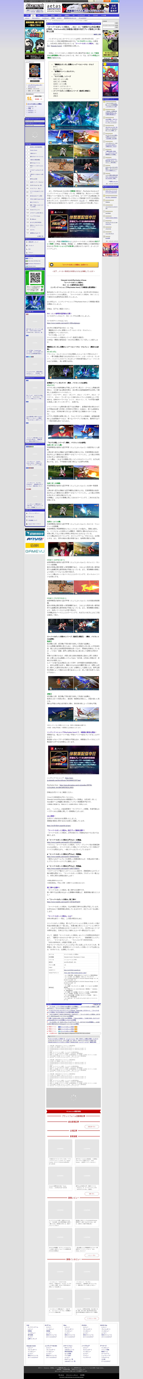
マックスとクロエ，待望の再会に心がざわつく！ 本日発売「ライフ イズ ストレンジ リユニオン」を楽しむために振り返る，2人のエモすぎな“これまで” (35, 373)
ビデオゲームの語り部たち (36, 212)
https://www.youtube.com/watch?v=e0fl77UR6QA (63, 868)
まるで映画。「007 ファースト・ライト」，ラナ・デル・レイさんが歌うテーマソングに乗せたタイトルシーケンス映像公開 (112, 121)
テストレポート (87, 1349)
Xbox (38, 15)
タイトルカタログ (51, 1337)
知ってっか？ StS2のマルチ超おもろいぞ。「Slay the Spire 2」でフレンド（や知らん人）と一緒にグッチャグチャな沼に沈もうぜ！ (35, 397)
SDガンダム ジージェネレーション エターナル (111, 191)
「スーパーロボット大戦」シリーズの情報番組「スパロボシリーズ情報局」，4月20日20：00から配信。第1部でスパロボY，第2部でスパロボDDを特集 (112, 105)
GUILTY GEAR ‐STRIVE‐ (112, 217)
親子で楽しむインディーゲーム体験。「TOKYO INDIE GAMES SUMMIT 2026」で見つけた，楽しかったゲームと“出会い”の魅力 (35, 330)
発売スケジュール (51, 1335)
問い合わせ (53, 1)
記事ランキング (32, 1338)
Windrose (108, 202)
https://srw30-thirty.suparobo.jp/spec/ (59, 825)
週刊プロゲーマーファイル (36, 156)
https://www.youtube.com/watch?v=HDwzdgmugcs (63, 323)
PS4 (48, 46)
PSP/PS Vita (103, 1325)
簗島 (93, 1042)
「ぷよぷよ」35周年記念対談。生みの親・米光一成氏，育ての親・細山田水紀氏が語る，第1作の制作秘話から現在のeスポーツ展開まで (87, 1311)
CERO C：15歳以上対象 (85, 1038)
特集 (29, 108)
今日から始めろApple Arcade (37, 199)
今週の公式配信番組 (35, 159)
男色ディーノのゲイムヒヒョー (36, 166)
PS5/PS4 (45, 15)
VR (73, 15)
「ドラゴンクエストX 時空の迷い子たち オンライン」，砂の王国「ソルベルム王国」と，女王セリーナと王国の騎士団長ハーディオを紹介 (112, 161)
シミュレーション (70, 1038)
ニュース (30, 106)
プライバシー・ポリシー (72, 1375)
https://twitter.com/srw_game (78, 972)
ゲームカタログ (82, 18)
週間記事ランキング (33, 241)
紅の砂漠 (108, 238)
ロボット (75, 1040)
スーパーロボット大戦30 (35, 78)
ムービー (59, 18)
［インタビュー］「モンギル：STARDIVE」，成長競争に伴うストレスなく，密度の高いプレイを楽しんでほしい (35, 484)
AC (89, 15)
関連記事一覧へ (97, 1004)
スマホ (59, 15)
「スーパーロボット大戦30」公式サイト (75, 265)
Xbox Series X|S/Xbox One (34, 260)
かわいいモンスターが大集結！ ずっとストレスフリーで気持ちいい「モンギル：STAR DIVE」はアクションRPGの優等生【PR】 (112, 169)
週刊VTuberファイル (35, 163)
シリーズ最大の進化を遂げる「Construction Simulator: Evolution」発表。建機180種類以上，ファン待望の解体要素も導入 (112, 177)
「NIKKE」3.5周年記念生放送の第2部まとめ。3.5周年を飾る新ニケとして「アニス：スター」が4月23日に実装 (112, 113)
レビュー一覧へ (92, 1255)
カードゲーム (105, 1353)
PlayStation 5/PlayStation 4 (34, 263)
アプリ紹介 (68, 1355)
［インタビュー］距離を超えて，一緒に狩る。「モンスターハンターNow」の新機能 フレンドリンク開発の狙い (35, 505)
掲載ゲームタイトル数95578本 (35, 10)
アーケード (103, 1346)
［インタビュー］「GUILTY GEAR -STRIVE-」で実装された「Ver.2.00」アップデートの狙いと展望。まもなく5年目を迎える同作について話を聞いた (35, 463)
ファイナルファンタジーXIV (112, 207)
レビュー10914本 (30, 12)
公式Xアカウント (33, 1)
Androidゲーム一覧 (70, 1361)
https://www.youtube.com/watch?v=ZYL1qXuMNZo (64, 842)
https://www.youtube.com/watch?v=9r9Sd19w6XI (63, 856)
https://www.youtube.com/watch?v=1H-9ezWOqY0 (63, 902)
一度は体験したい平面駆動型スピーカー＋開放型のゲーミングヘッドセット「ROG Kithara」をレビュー (87, 1249)
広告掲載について (33, 520)
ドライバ (31, 252)
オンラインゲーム (33, 1327)
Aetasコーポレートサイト (35, 523)
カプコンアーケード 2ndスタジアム (111, 223)
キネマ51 (32, 229)
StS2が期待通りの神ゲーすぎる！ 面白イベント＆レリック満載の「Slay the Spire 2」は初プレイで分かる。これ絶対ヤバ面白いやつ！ (35, 418)
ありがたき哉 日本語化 (35, 222)
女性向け (67, 15)
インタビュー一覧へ (92, 1318)
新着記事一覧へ (92, 1126)
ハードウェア (81, 15)
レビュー (27, 18)
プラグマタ (108, 228)
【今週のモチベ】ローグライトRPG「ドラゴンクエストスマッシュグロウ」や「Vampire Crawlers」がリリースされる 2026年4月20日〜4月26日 (60, 1161)
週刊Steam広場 (33, 178)
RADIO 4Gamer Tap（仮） (36, 185)
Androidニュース (69, 1349)
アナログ (95, 15)
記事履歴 (107, 1)
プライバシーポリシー (34, 513)
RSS (26, 1)
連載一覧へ (41, 236)
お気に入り (99, 1)
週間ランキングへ (114, 181)
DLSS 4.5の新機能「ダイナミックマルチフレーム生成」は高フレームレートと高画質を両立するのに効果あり (60, 1249)
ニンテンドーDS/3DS (51, 1346)
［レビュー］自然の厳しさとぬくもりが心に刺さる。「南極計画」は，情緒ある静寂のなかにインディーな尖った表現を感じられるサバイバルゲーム (35, 439)
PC (33, 15)
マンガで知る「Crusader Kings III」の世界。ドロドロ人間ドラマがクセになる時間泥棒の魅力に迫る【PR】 (35, 352)
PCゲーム (30, 258)
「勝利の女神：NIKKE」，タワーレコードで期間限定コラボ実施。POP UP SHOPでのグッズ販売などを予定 (111, 153)
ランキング (114, 1)
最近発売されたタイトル (70, 18)
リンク (82, 200)
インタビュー (45, 18)
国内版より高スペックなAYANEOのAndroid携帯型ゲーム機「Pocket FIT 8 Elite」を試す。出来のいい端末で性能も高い (86, 1222)
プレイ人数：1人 (67, 1040)
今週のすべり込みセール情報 (36, 175)
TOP (27, 15)
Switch (53, 15)
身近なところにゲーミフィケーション (36, 226)
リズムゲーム (105, 1357)
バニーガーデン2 (110, 233)
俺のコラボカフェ (34, 202)
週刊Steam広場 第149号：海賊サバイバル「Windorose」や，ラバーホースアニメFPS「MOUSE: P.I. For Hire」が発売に (86, 1187)
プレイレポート (36, 18)
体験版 (53, 18)
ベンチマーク (87, 1357)
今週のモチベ (33, 153)
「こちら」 (80, 1369)
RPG (77, 1038)
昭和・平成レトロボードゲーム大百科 (36, 206)
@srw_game (67, 972)
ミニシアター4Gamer (35, 216)
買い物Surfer (33, 219)
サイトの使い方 (44, 1)
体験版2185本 (39, 12)
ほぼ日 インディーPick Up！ (37, 182)
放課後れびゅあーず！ (35, 233)
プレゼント (31, 245)
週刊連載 (30, 1335)
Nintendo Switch (32, 266)
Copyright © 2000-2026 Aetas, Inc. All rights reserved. (71, 1377)
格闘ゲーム (104, 1351)
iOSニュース (68, 1347)
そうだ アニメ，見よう (35, 188)
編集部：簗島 (97, 34)
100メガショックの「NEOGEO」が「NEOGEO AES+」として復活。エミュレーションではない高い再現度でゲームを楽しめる (112, 129)
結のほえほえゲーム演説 (36, 195)
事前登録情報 (68, 1351)
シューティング (105, 1355)
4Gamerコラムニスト (35, 209)
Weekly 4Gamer (33, 150)
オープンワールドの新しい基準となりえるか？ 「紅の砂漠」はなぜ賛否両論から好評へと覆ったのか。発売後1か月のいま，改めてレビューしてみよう (60, 1223)
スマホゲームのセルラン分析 (36, 170)
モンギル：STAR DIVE (111, 197)
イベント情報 (105, 1349)
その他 (103, 1359)
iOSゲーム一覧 (69, 1359)
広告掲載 (82, 1375)
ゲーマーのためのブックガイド (36, 192)
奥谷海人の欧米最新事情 (36, 147)
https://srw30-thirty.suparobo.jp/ (72, 970)
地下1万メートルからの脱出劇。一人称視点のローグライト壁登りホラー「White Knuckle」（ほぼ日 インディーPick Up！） (86, 1160)
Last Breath (108, 213)
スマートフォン (67, 1346)
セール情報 (68, 1353)
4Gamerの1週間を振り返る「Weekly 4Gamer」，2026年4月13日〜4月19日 (58, 1186)
